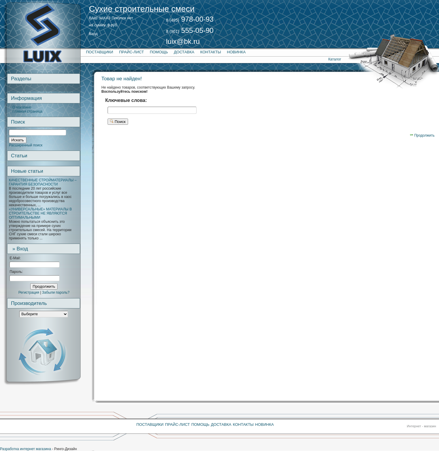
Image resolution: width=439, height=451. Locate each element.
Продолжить (44, 286)
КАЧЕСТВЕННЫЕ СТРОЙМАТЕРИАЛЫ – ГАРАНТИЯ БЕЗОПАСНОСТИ (42, 182)
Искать (17, 140)
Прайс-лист (131, 52)
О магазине (21, 107)
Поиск (118, 121)
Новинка (236, 52)
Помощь (159, 52)
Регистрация (28, 292)
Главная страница (27, 111)
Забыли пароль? (56, 292)
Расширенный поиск (25, 145)
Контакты (210, 52)
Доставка (184, 52)
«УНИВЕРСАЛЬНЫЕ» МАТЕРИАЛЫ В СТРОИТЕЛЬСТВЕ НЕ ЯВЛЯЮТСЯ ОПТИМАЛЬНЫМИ (40, 213)
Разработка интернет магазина (25, 449)
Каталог (334, 59)
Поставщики (99, 52)
